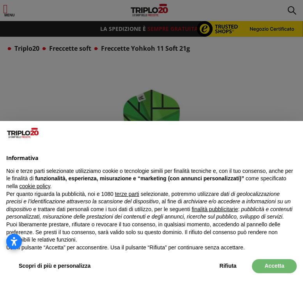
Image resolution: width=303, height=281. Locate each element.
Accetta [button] (274, 266)
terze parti (127, 194)
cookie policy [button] (34, 186)
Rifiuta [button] (228, 266)
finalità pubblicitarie (214, 209)
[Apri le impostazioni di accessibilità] (14, 241)
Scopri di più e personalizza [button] (54, 266)
